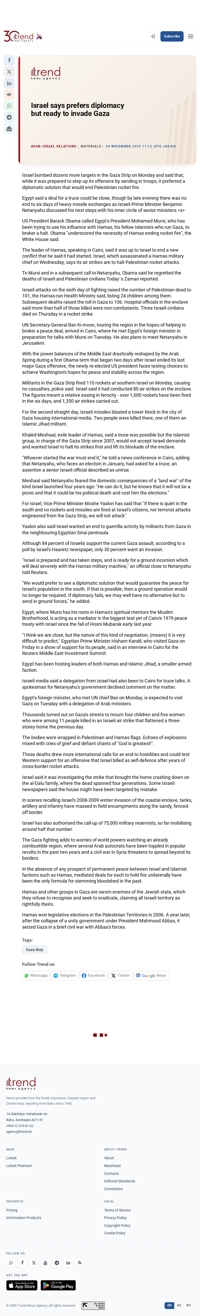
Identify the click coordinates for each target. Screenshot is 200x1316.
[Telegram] (56, 1262)
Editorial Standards (119, 1181)
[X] (34, 1262)
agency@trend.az (19, 1131)
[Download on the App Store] (22, 1285)
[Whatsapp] (11, 1262)
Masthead (112, 1166)
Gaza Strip (34, 950)
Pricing (11, 1210)
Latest (11, 1158)
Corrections (113, 1189)
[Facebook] (22, 1262)
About (109, 1158)
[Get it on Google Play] (58, 1285)
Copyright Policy (117, 1225)
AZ (179, 1305)
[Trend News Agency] (20, 1083)
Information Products (23, 1218)
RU (188, 1305)
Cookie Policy (115, 1233)
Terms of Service (117, 1210)
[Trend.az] (23, 36)
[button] (9, 60)
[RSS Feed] (79, 1262)
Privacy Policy (115, 1218)
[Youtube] (45, 1262)
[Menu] (190, 36)
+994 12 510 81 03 (19, 1126)
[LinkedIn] (68, 1262)
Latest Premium (19, 1166)
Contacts (111, 1173)
